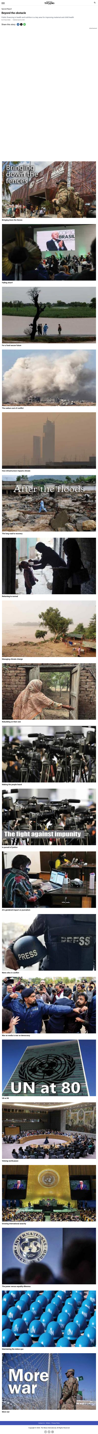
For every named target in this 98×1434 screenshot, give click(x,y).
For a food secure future (11, 345)
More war (6, 1412)
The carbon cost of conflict (13, 408)
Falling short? (7, 283)
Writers (48, 1423)
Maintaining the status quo (12, 1349)
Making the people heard (12, 784)
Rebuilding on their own (11, 722)
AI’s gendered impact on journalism (16, 910)
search (95, 3)
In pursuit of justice (10, 847)
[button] (18, 24)
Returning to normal (10, 596)
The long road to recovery (12, 534)
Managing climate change (12, 659)
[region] (49, 46)
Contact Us (41, 1423)
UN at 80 (5, 1098)
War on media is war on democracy (16, 1035)
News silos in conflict (10, 973)
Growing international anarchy (14, 1224)
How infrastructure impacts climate (16, 471)
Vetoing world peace (10, 1161)
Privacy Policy (55, 1423)
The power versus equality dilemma (16, 1286)
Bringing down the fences (12, 220)
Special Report (6, 9)
